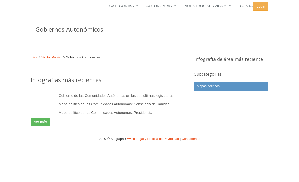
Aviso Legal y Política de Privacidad (153, 139)
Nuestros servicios (205, 6)
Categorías (121, 6)
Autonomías (159, 6)
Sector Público (52, 57)
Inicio (34, 57)
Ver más (40, 122)
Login (261, 6)
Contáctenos (191, 139)
